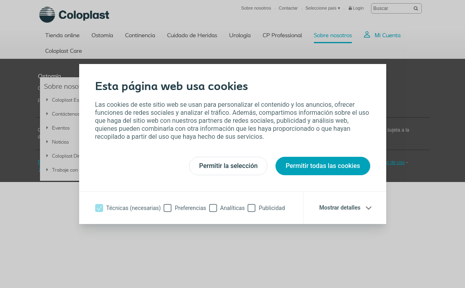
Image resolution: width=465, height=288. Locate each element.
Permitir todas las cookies (322, 166)
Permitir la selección (228, 166)
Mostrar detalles (340, 207)
